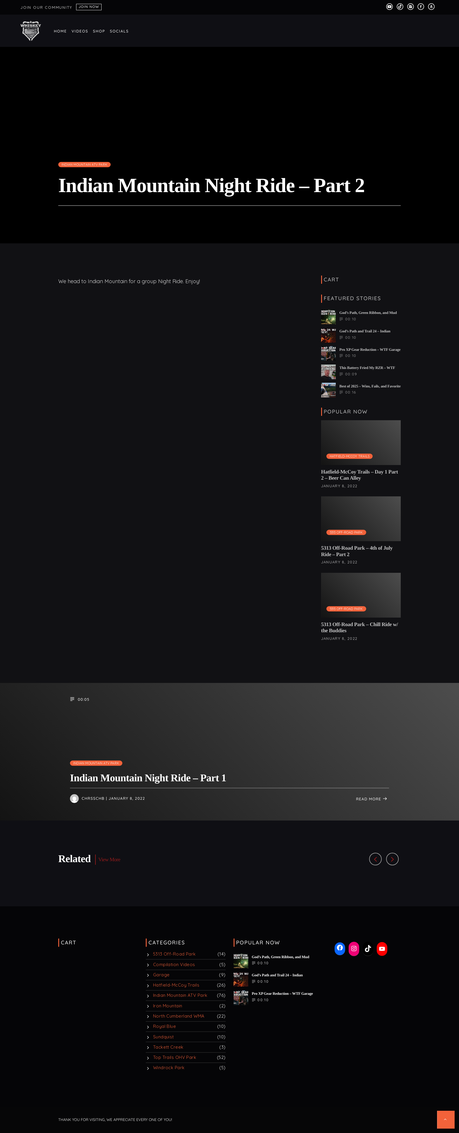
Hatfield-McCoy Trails (350, 456)
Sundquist (163, 1037)
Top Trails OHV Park (174, 1057)
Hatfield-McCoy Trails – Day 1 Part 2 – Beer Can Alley (359, 475)
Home (60, 31)
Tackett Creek (168, 1047)
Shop (99, 31)
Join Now (88, 6)
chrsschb (93, 798)
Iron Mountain (167, 1006)
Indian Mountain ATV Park (84, 165)
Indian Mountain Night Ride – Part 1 (148, 778)
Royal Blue (164, 1026)
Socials (119, 31)
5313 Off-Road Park (346, 532)
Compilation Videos (174, 964)
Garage (161, 975)
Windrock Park (169, 1067)
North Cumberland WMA (179, 1016)
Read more (372, 799)
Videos (80, 31)
